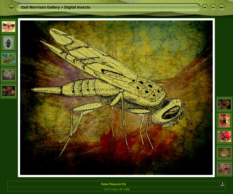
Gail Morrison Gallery (40, 7)
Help (126, 189)
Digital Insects (77, 7)
